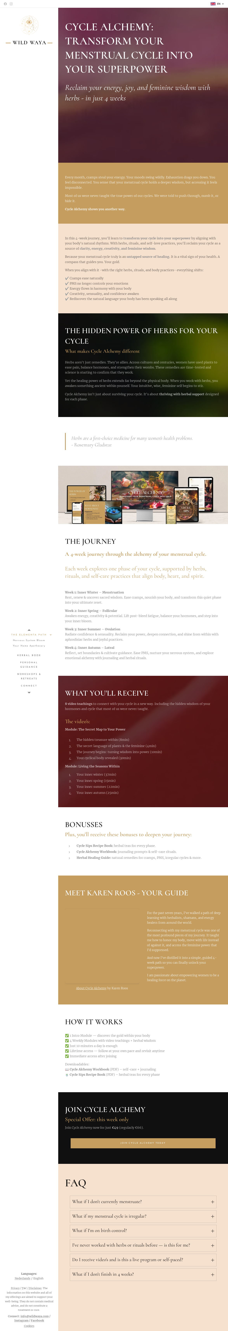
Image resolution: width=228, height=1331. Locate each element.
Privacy (15, 1288)
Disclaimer (35, 1288)
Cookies (29, 1326)
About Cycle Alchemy (91, 988)
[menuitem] (29, 635)
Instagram (21, 1320)
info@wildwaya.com (35, 1316)
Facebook (37, 1320)
